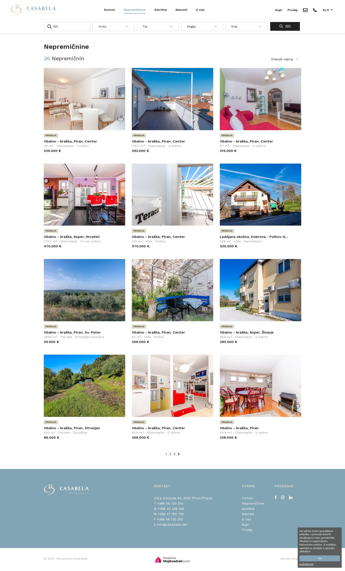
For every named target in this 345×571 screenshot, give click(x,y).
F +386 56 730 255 (168, 519)
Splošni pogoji (290, 558)
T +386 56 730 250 (168, 503)
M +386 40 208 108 (169, 509)
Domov (109, 9)
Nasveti (181, 9)
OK (320, 558)
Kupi (278, 10)
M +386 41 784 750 (169, 514)
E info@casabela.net (170, 525)
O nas (200, 9)
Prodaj (292, 10)
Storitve (160, 9)
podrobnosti (306, 564)
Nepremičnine (135, 9)
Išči (284, 26)
